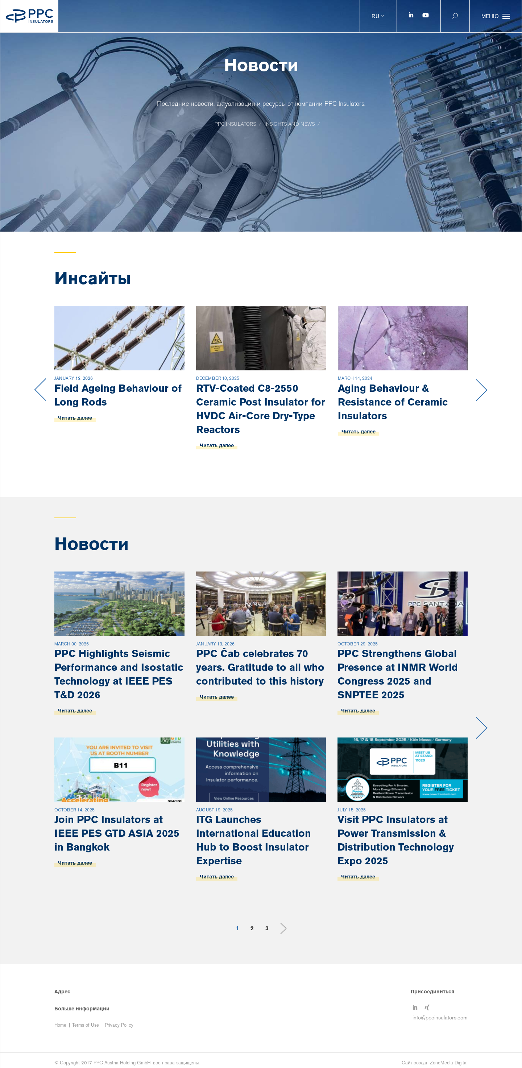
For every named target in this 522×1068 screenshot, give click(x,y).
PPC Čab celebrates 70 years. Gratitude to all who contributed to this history (260, 667)
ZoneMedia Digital (449, 1063)
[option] (119, 390)
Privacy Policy (119, 1025)
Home (60, 1025)
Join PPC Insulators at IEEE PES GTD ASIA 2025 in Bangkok (116, 833)
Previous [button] (40, 390)
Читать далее (75, 418)
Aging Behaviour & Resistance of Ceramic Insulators (393, 402)
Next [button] (482, 390)
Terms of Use (85, 1025)
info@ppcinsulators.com (440, 1017)
